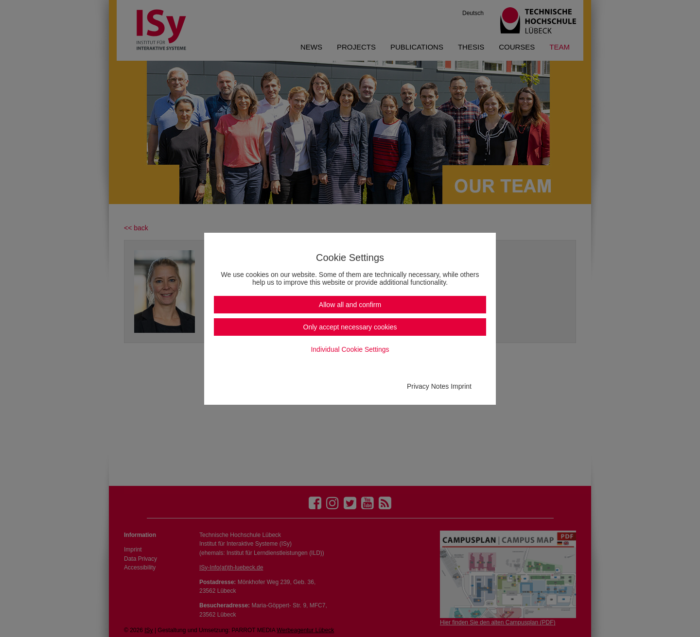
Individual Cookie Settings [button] (350, 349)
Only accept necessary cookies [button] (350, 327)
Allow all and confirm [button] (350, 305)
